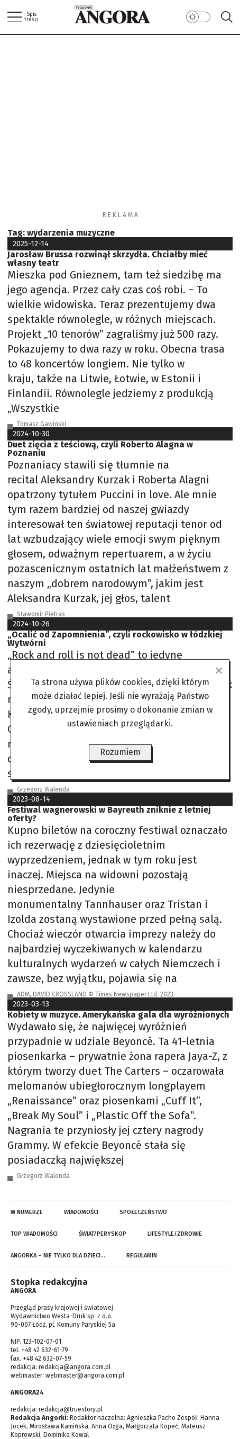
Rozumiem (120, 752)
